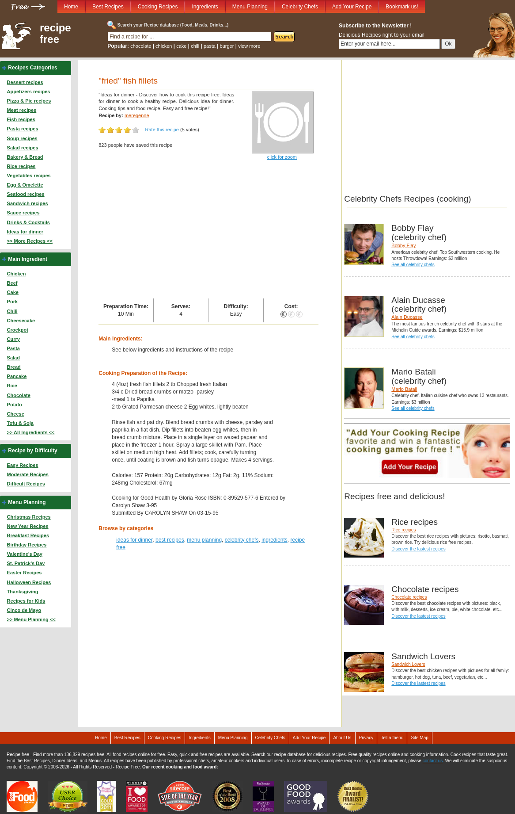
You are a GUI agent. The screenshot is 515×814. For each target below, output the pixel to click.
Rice (12, 385)
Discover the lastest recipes (418, 548)
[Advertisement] (208, 229)
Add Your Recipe (351, 7)
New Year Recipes (28, 526)
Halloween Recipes (29, 582)
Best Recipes (108, 7)
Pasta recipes (22, 128)
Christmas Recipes (29, 517)
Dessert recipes (25, 82)
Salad (13, 357)
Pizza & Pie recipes (29, 100)
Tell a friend (392, 737)
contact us (433, 760)
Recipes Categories (32, 68)
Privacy (366, 737)
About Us (342, 737)
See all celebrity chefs (412, 264)
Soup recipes (22, 138)
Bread (14, 367)
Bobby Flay (403, 245)
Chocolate (18, 395)
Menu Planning (250, 7)
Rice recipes (21, 166)
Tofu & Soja (20, 423)
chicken (163, 46)
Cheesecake (21, 320)
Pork (12, 301)
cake (181, 46)
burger (227, 46)
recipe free (55, 33)
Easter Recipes (24, 572)
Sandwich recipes (27, 203)
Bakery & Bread (25, 157)
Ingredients (205, 7)
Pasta (13, 348)
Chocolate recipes (409, 597)
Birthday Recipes (27, 544)
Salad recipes (22, 147)
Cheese (15, 414)
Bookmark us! (402, 7)
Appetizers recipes (28, 91)
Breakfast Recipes (28, 535)
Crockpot (17, 329)
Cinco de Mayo (24, 610)
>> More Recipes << (30, 241)
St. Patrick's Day (26, 563)
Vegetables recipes (29, 175)
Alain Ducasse (406, 317)
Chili (12, 311)
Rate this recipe (162, 129)
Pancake (17, 376)
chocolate (140, 46)
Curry (13, 339)
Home (71, 7)
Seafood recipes (26, 194)
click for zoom (282, 157)
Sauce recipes (23, 212)
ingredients (274, 540)
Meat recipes (22, 110)
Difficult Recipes (26, 483)
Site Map (419, 737)
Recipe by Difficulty (32, 450)
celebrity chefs (242, 540)
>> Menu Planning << (31, 619)
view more (249, 46)
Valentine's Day (24, 554)
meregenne (137, 115)
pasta (210, 46)
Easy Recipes (22, 465)
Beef (12, 283)
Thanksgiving (22, 591)
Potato (14, 404)
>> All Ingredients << (31, 432)
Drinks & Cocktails (28, 222)
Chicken (16, 273)
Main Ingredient (27, 259)
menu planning (204, 540)
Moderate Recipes (28, 474)
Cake (13, 292)
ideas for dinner (134, 540)
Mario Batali (404, 389)
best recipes (169, 540)
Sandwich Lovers (408, 664)
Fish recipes (21, 119)
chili (195, 46)
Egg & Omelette (25, 184)
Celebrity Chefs (300, 7)
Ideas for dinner (25, 231)
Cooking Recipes (158, 7)
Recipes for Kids (26, 601)
